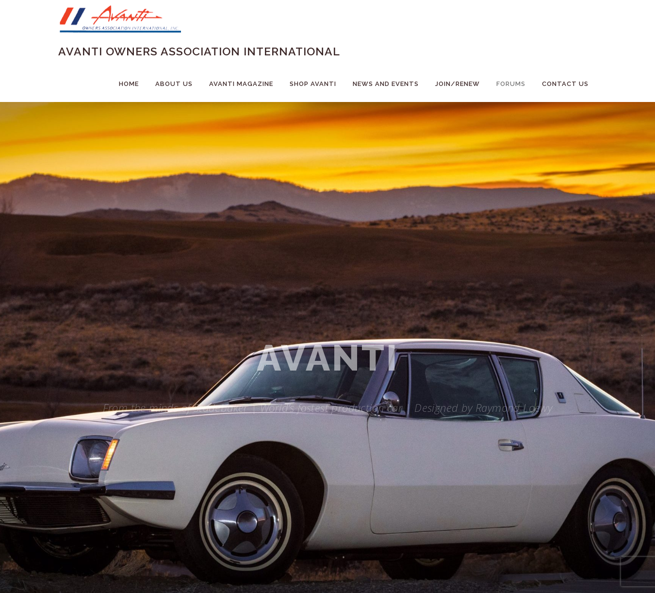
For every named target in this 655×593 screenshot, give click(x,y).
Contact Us (565, 83)
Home (129, 83)
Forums (510, 83)
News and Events (386, 83)
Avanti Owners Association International (199, 51)
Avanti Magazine (241, 83)
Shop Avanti (313, 83)
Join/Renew (457, 83)
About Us (174, 83)
